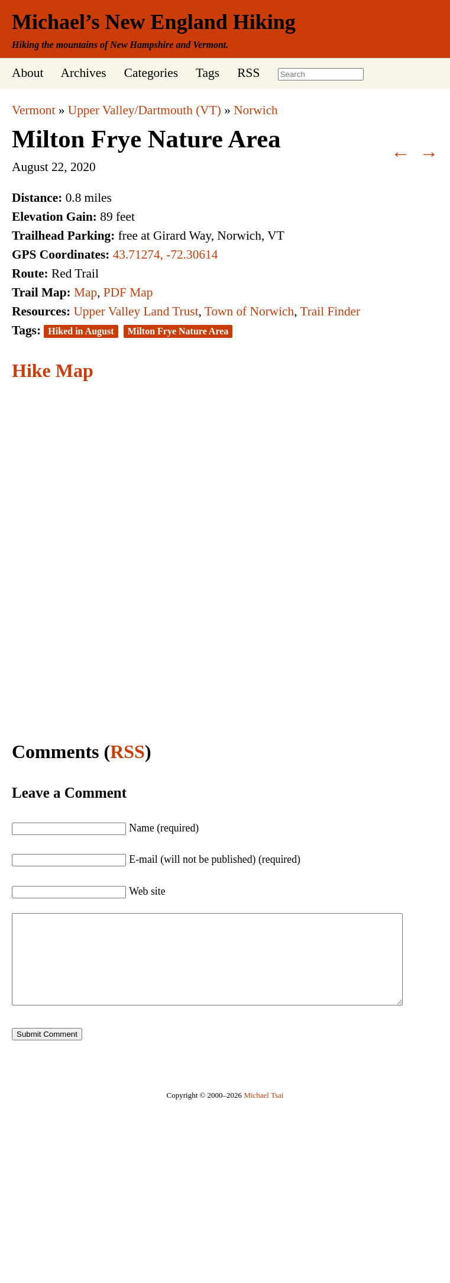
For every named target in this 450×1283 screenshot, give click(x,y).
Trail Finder (330, 311)
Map (85, 292)
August (30, 167)
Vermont (33, 110)
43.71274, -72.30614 (165, 254)
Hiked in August (81, 331)
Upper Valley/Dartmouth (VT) (144, 110)
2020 (83, 167)
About (27, 73)
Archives (83, 73)
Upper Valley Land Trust (135, 311)
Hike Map (52, 370)
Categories (151, 73)
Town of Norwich (249, 311)
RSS (248, 73)
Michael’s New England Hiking (154, 22)
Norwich (256, 110)
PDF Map (128, 292)
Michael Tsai (263, 1112)
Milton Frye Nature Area (146, 139)
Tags (207, 73)
